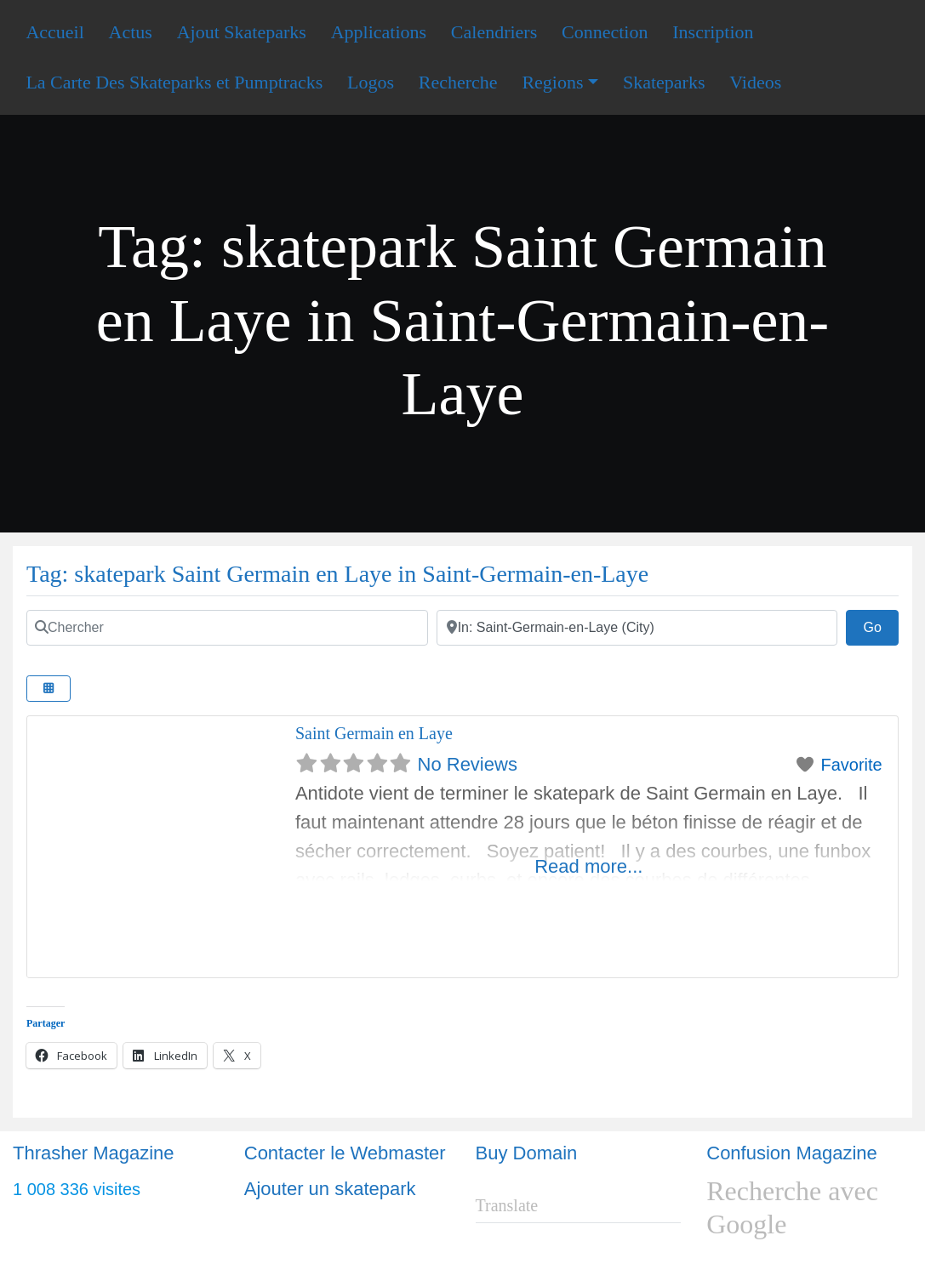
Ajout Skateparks (241, 32)
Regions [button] (552, 82)
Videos (755, 82)
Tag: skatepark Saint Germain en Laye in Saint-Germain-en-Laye (337, 574)
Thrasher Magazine (93, 1153)
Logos (370, 82)
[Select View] (48, 688)
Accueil (54, 32)
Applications (378, 32)
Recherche (458, 82)
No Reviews (467, 764)
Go (881, 625)
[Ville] (637, 628)
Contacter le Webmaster (345, 1153)
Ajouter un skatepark (330, 1188)
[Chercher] (227, 628)
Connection (605, 32)
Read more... (588, 866)
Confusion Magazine (791, 1153)
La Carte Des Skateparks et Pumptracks (174, 82)
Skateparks (664, 82)
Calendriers (494, 32)
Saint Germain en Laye (374, 733)
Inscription (712, 32)
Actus (130, 32)
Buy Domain (527, 1153)
